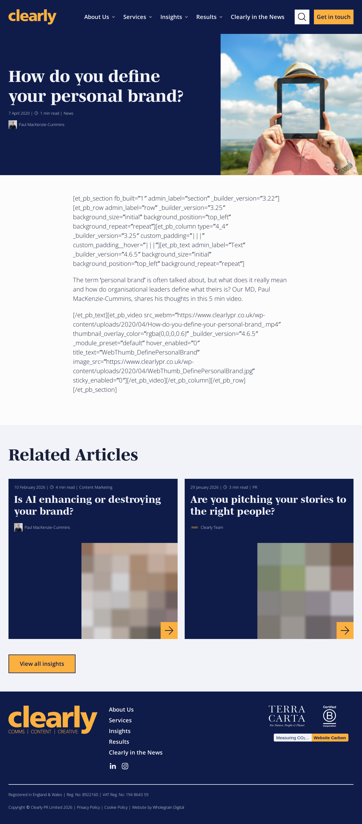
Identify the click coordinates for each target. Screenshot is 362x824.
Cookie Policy (116, 807)
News (69, 113)
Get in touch (334, 17)
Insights (171, 17)
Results (206, 17)
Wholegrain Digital (168, 807)
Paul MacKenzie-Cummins (36, 124)
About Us (96, 17)
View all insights (42, 664)
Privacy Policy (88, 807)
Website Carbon (330, 737)
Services (134, 17)
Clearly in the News (258, 17)
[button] (302, 17)
